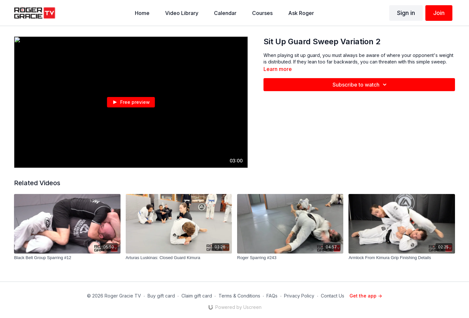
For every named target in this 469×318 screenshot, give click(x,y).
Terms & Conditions (239, 295)
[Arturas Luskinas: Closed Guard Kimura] (179, 258)
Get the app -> (365, 295)
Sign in (406, 12)
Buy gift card (161, 295)
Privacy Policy (299, 295)
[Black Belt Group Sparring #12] (67, 258)
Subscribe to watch (361, 85)
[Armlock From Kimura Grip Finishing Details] (401, 258)
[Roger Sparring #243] (290, 258)
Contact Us (332, 295)
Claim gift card (196, 295)
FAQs (271, 295)
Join (439, 12)
